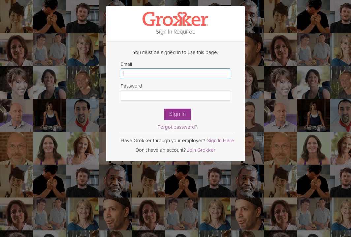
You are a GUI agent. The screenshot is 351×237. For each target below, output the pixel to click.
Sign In (177, 114)
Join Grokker (201, 150)
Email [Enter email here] (175, 70)
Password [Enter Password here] (175, 92)
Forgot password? (177, 127)
